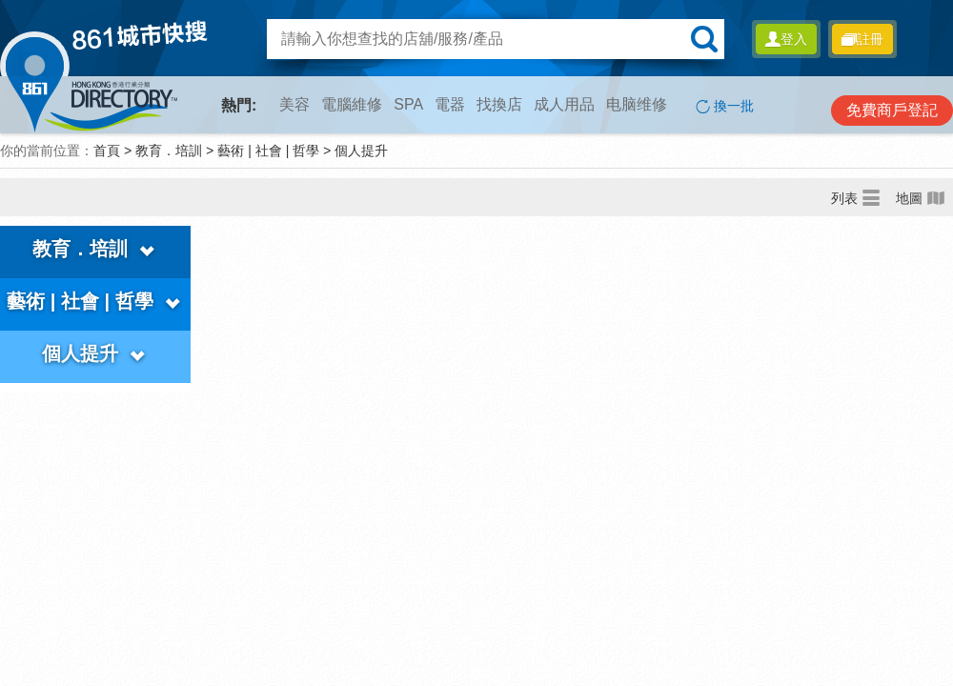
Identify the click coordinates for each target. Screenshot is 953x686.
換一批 (725, 106)
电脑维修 (636, 104)
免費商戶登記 (892, 110)
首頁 (106, 150)
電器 (450, 104)
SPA (408, 104)
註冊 (862, 39)
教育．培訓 (168, 150)
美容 (294, 104)
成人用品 (564, 104)
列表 (856, 197)
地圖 (920, 197)
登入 (786, 39)
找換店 (499, 104)
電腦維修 (351, 104)
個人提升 (361, 150)
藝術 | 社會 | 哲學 (268, 150)
